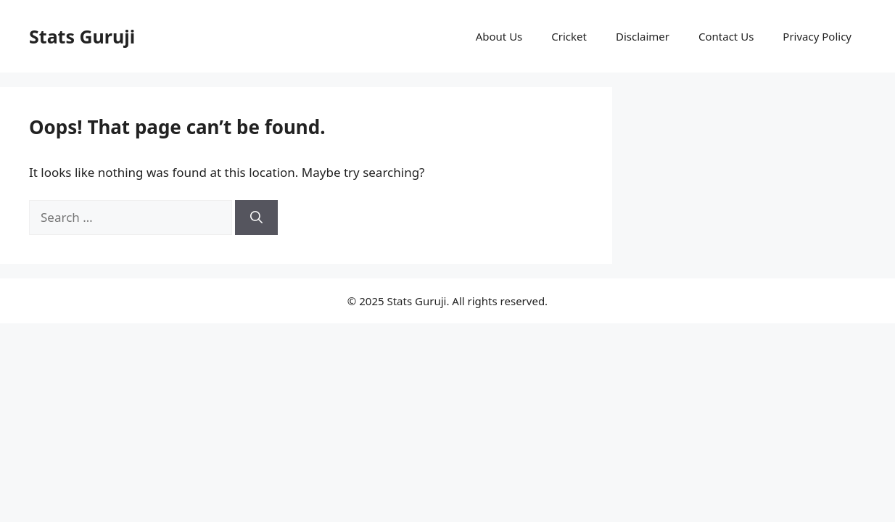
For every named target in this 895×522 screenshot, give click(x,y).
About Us (499, 36)
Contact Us (726, 36)
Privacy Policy (817, 36)
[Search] (256, 217)
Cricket (569, 36)
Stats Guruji (82, 36)
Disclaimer (642, 36)
